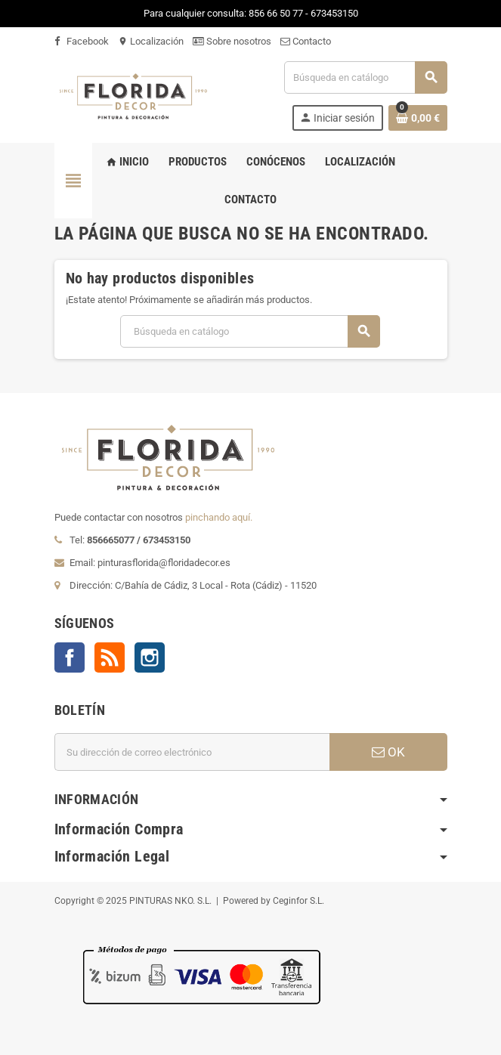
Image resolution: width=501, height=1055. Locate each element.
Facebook (81, 41)
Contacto (305, 41)
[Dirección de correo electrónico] (191, 752)
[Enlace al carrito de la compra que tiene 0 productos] (417, 118)
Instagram (150, 657)
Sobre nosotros (232, 41)
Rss (109, 657)
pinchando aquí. (218, 517)
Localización (151, 41)
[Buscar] (365, 77)
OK (388, 752)
